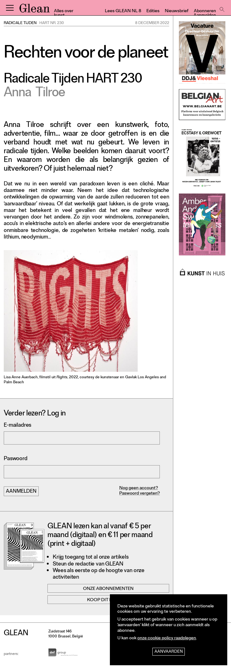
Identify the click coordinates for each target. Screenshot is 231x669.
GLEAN (34, 10)
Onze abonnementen (108, 589)
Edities (153, 11)
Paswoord (15, 459)
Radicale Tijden (20, 23)
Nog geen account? (138, 488)
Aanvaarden (169, 652)
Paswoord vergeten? (139, 493)
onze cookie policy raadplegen (166, 638)
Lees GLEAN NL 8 (123, 11)
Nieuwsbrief (177, 11)
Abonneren (205, 11)
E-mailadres (17, 425)
